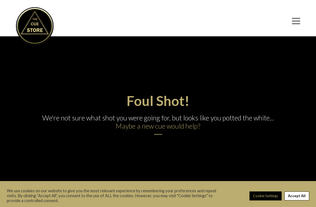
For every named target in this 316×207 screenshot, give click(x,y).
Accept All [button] (297, 196)
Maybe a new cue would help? (158, 126)
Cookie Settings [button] (265, 196)
